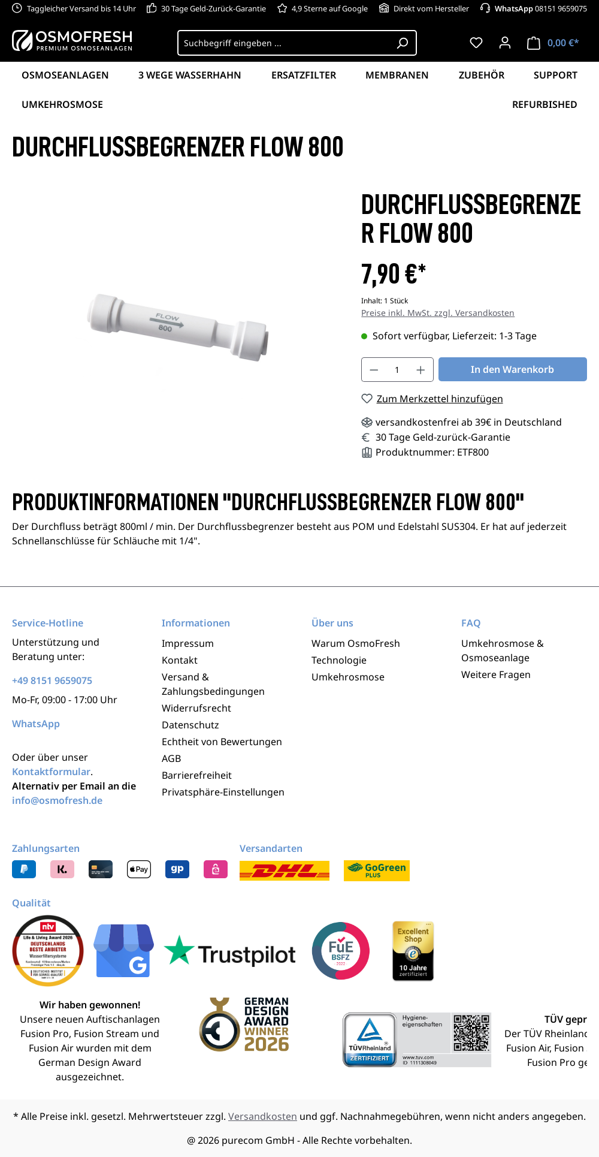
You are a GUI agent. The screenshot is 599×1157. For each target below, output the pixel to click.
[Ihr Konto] (505, 43)
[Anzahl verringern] (373, 369)
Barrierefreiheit (197, 775)
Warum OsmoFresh (355, 643)
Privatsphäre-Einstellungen (223, 792)
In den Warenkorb (512, 369)
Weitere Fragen (496, 674)
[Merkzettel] (476, 43)
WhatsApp (36, 723)
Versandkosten (262, 1116)
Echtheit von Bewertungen (222, 741)
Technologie (339, 660)
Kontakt (180, 660)
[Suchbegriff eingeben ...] (283, 43)
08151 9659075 (541, 8)
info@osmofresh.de (57, 800)
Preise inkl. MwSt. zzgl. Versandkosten (438, 312)
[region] (174, 319)
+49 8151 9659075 (52, 680)
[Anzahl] (397, 369)
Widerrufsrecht (196, 708)
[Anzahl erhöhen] (421, 369)
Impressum (188, 643)
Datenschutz (190, 724)
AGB (171, 758)
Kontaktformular (51, 771)
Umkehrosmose (348, 676)
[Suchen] (402, 43)
